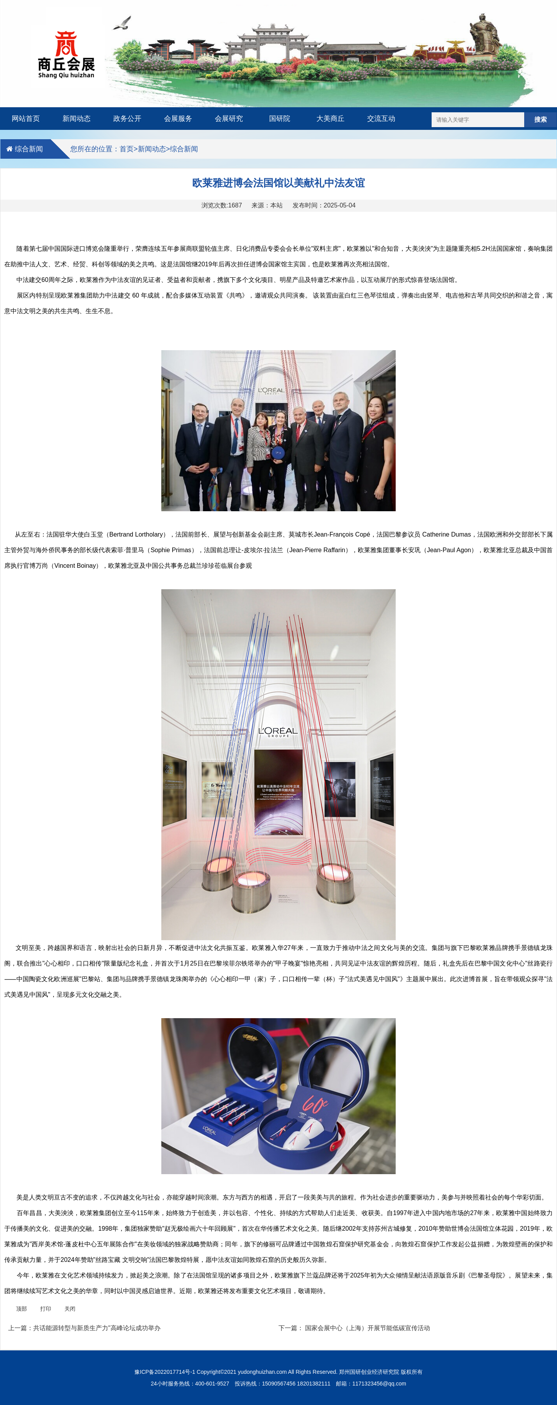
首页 (127, 149)
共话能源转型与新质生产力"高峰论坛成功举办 (97, 1328)
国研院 (279, 118)
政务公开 (127, 118)
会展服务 (178, 118)
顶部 (21, 1309)
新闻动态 (76, 118)
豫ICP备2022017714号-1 (164, 1372)
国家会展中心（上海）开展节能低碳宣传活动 (367, 1328)
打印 (45, 1309)
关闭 (69, 1309)
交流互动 (381, 118)
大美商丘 (330, 118)
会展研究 (229, 118)
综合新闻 (29, 149)
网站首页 (26, 118)
